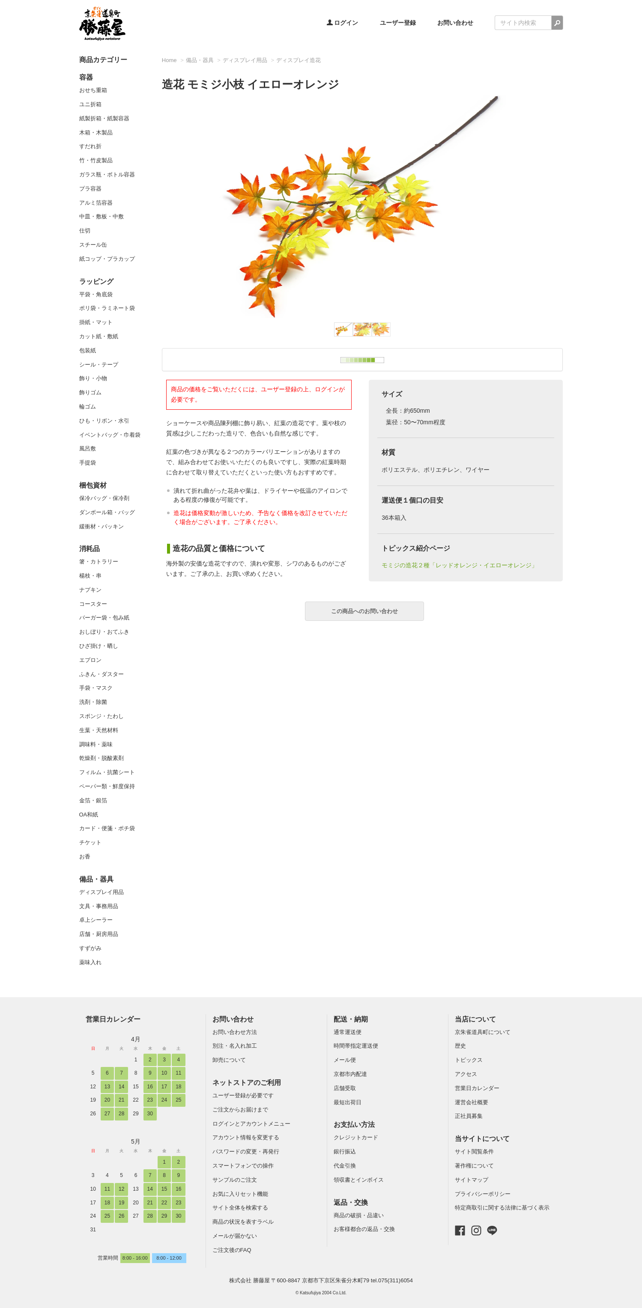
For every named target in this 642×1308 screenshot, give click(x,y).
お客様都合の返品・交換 (364, 1229)
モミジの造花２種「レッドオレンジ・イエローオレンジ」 (459, 565)
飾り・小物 (93, 378)
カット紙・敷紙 (98, 336)
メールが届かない (234, 1236)
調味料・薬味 (96, 744)
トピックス (469, 1060)
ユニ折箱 (90, 104)
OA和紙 (89, 814)
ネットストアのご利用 (246, 1082)
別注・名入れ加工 (234, 1046)
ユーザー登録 (398, 22)
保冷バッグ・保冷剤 (104, 498)
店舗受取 (345, 1088)
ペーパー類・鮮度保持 (107, 786)
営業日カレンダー (113, 1019)
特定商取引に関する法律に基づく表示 (502, 1207)
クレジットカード (356, 1137)
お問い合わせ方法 (234, 1032)
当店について (475, 1019)
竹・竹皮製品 (96, 160)
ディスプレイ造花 (298, 60)
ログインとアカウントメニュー (251, 1123)
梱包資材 (93, 485)
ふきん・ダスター (101, 674)
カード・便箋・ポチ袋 (107, 828)
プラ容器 (90, 188)
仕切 (84, 230)
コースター (93, 604)
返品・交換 (351, 1202)
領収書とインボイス (359, 1180)
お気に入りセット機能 (240, 1194)
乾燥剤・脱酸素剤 (101, 758)
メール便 (345, 1060)
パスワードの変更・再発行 (245, 1151)
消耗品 (89, 548)
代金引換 (345, 1165)
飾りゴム (90, 392)
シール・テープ (98, 364)
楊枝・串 (90, 575)
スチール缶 (93, 244)
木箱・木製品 (96, 132)
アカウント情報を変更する (245, 1137)
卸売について (229, 1060)
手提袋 (87, 462)
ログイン (342, 22)
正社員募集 (469, 1116)
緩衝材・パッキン (101, 526)
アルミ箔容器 (96, 203)
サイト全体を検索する (240, 1207)
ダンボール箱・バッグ (107, 512)
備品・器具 (96, 879)
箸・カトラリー (98, 561)
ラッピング (96, 281)
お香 (84, 856)
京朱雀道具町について (483, 1032)
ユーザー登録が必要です (243, 1095)
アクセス (466, 1074)
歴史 (460, 1046)
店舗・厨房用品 (98, 934)
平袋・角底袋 (96, 294)
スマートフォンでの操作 (243, 1165)
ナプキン (90, 590)
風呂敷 (87, 448)
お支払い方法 (354, 1124)
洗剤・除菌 (93, 702)
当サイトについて (482, 1138)
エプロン (90, 660)
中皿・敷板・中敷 (101, 216)
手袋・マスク (96, 688)
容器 (86, 77)
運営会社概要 (471, 1102)
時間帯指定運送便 (356, 1046)
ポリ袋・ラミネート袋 (107, 308)
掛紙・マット (96, 322)
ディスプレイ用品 (101, 892)
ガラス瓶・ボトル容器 (107, 174)
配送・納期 (351, 1019)
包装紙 (87, 350)
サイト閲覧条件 (474, 1151)
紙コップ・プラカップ (107, 259)
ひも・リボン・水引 (104, 420)
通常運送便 (347, 1032)
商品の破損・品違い (359, 1215)
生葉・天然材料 (98, 730)
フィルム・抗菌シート (107, 772)
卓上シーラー (96, 920)
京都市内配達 (350, 1074)
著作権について (474, 1165)
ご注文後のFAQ (231, 1250)
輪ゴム (87, 406)
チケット (90, 842)
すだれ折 (90, 146)
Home (169, 60)
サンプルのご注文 (234, 1180)
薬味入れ (90, 962)
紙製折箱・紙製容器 (104, 118)
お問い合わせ (455, 22)
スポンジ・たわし (101, 716)
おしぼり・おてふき (104, 632)
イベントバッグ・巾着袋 (109, 435)
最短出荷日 (347, 1102)
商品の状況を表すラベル (243, 1222)
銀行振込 (345, 1151)
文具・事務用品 (98, 906)
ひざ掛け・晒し (98, 646)
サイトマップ (471, 1180)
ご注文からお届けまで (240, 1109)
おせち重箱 (93, 90)
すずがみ (90, 948)
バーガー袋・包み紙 (104, 617)
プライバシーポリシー (483, 1194)
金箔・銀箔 (93, 800)
